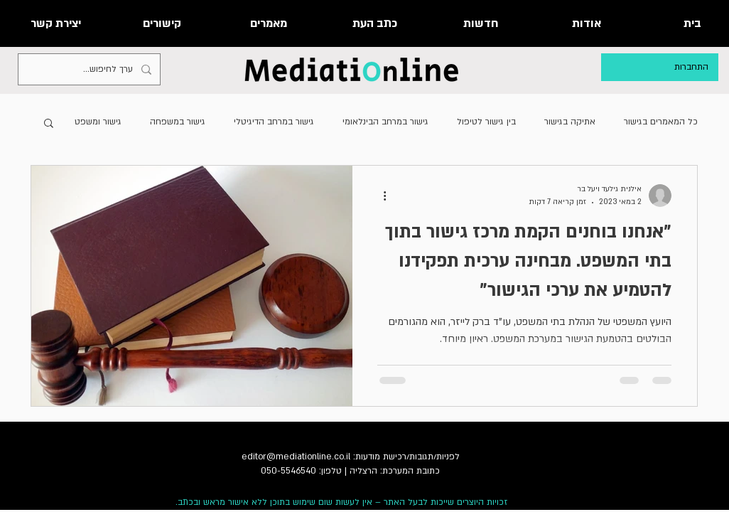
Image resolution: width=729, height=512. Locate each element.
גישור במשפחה (177, 121)
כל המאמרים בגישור (661, 121)
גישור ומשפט (98, 121)
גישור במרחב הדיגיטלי (274, 121)
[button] (48, 124)
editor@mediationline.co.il (296, 456)
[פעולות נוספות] (379, 195)
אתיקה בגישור (569, 121)
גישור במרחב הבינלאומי (385, 121)
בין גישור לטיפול (486, 121)
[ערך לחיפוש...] (90, 69)
